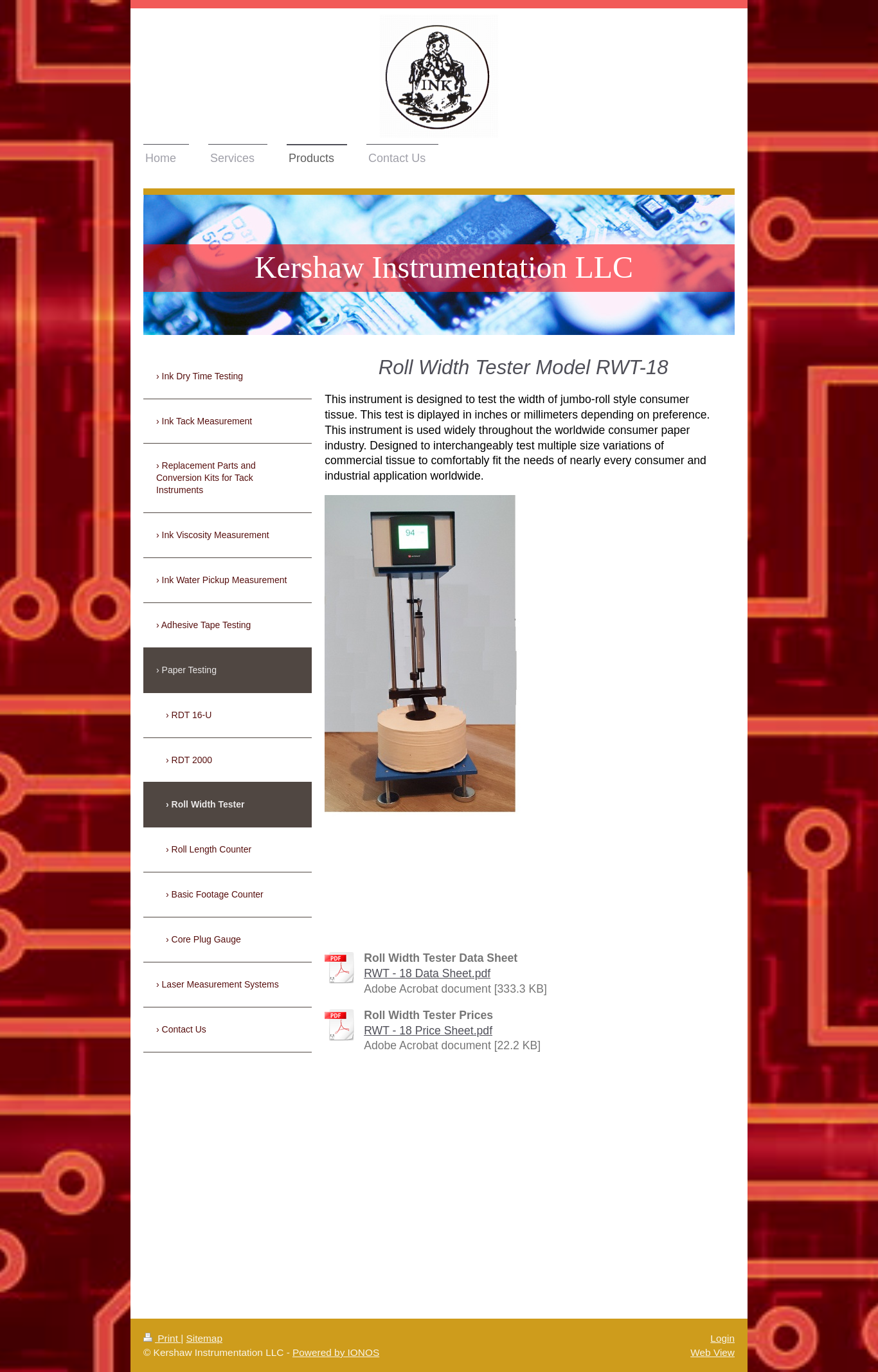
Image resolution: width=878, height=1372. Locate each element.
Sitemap (204, 1338)
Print (162, 1338)
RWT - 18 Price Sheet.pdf (428, 1030)
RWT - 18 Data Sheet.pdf (427, 973)
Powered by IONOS (335, 1352)
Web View (712, 1352)
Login (722, 1338)
